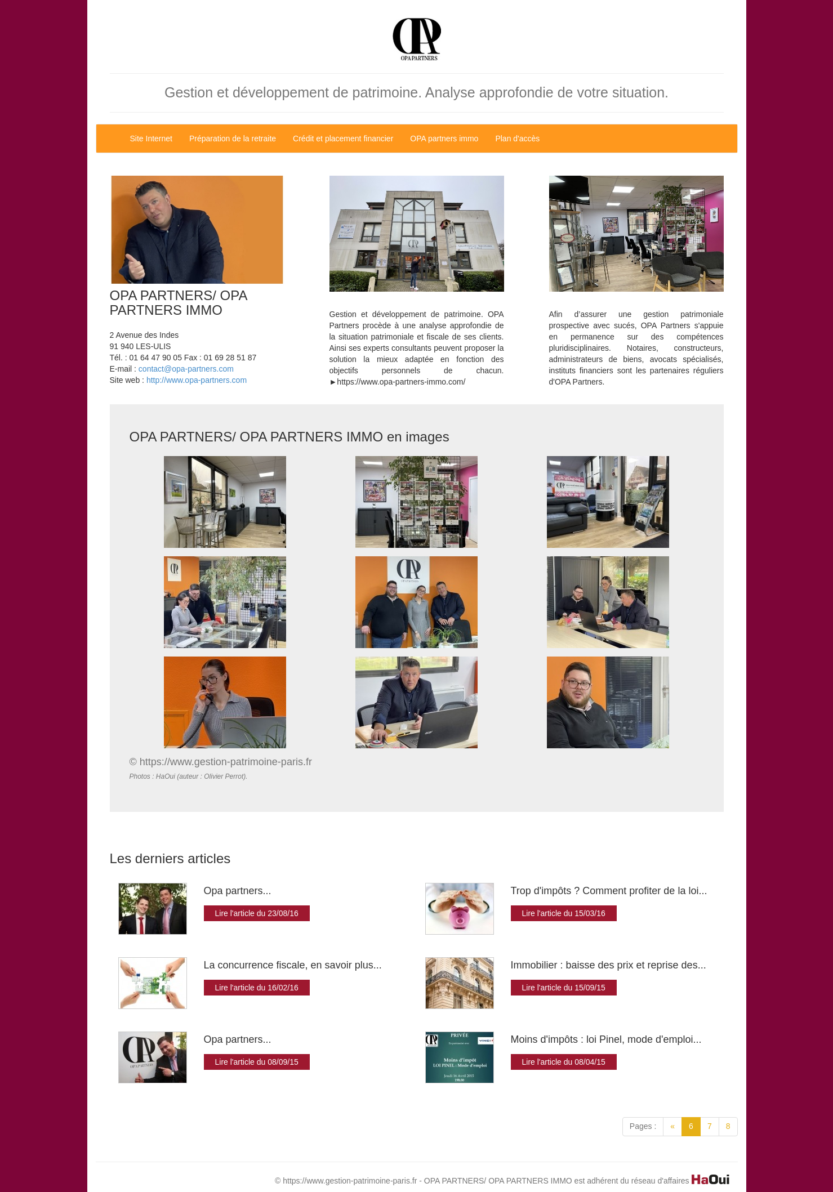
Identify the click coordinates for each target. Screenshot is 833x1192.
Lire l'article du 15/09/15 (563, 987)
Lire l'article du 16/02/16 (257, 987)
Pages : (643, 1126)
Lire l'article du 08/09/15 (257, 1061)
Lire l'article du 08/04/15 (563, 1061)
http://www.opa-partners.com (196, 380)
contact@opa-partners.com (186, 368)
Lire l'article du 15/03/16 (563, 913)
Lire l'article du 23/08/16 (257, 913)
